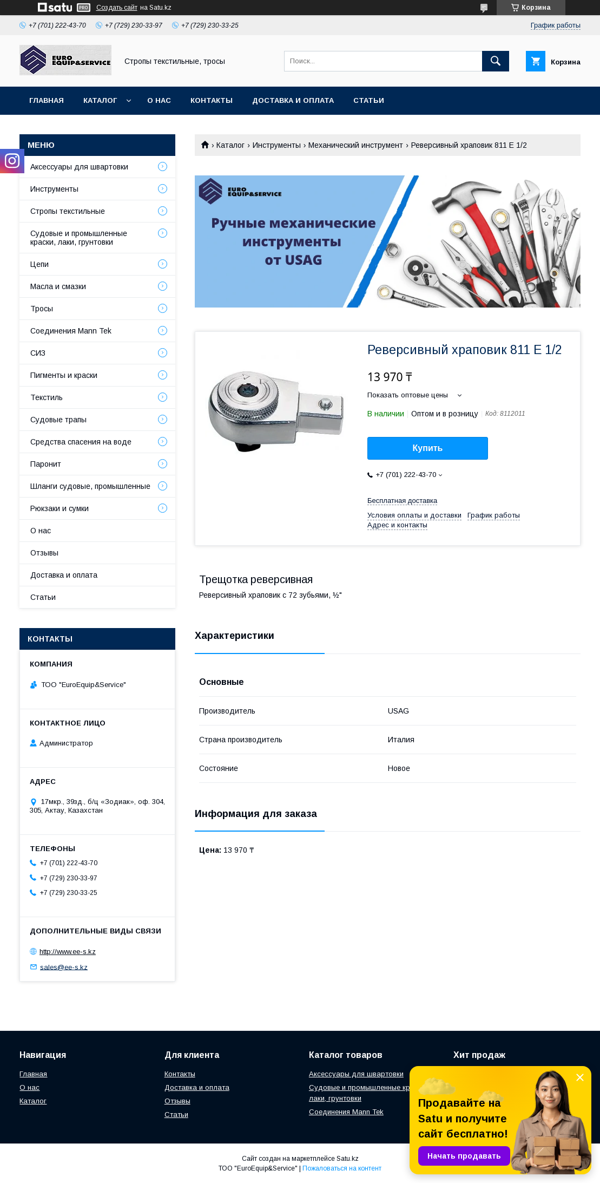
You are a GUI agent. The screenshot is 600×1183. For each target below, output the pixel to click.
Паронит (45, 464)
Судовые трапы (58, 419)
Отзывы (44, 552)
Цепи (39, 264)
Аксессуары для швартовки (79, 166)
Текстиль (46, 397)
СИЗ (37, 353)
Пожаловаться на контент (341, 1168)
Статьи (368, 100)
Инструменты (277, 145)
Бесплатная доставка (402, 500)
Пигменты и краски (63, 375)
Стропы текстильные (67, 211)
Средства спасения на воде (80, 441)
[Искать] (495, 61)
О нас (159, 100)
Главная (46, 100)
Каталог (100, 100)
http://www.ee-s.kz (67, 951)
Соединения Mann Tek (70, 330)
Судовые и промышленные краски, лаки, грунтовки (78, 237)
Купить (428, 448)
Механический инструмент (355, 145)
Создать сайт (116, 7)
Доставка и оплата (293, 100)
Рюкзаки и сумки (59, 508)
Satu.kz (348, 1158)
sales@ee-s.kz (64, 967)
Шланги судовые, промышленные (90, 486)
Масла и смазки (58, 286)
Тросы (41, 308)
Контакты (211, 100)
